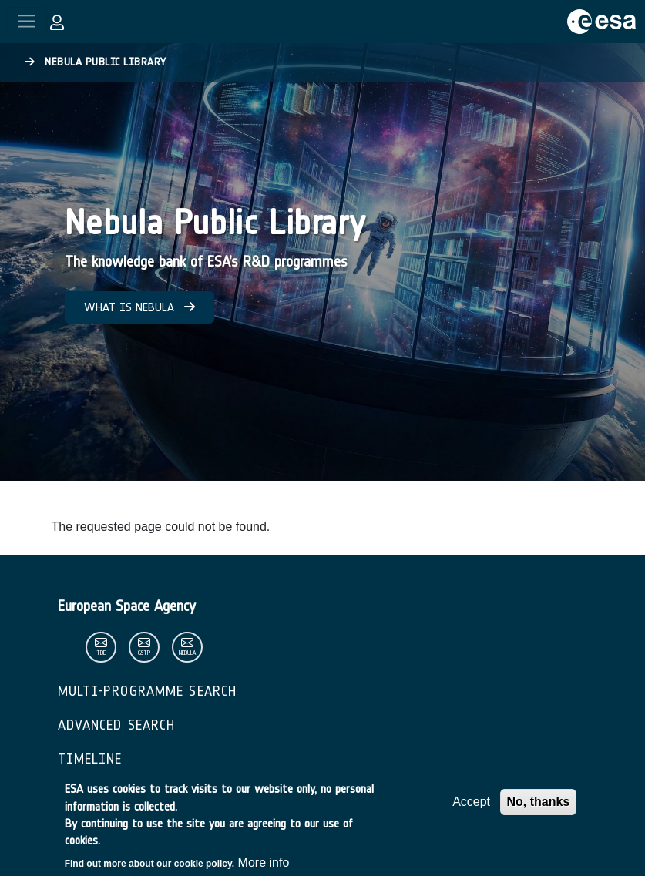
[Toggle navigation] (26, 21)
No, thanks (538, 807)
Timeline (90, 758)
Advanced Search (117, 725)
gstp (144, 652)
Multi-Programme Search (147, 691)
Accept (471, 807)
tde (101, 652)
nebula (187, 652)
